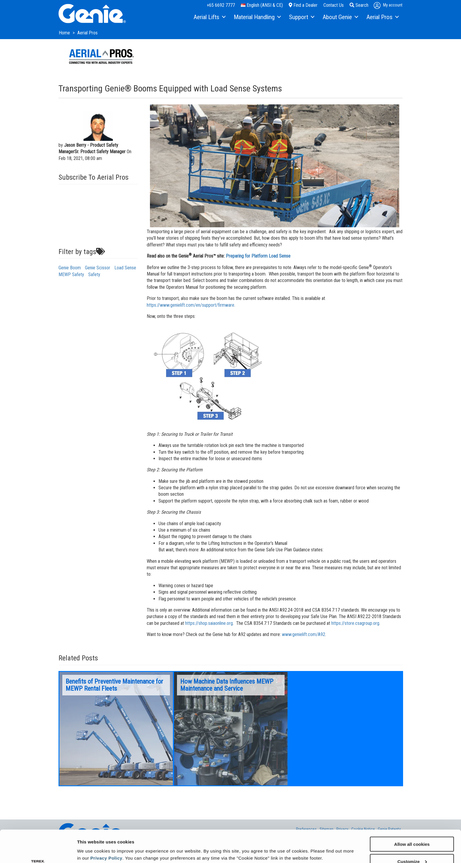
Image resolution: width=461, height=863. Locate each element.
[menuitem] (209, 17)
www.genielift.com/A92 (303, 634)
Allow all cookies (412, 813)
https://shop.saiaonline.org (209, 623)
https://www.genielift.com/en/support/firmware (190, 305)
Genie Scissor (97, 268)
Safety (94, 274)
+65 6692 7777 (221, 5)
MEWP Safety (71, 274)
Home (65, 33)
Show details (90, 844)
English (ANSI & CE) (262, 5)
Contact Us (333, 5)
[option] (116, 728)
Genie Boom (70, 268)
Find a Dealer (303, 5)
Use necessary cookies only (412, 848)
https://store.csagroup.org (355, 623)
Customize (412, 831)
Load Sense (125, 268)
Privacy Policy (106, 827)
